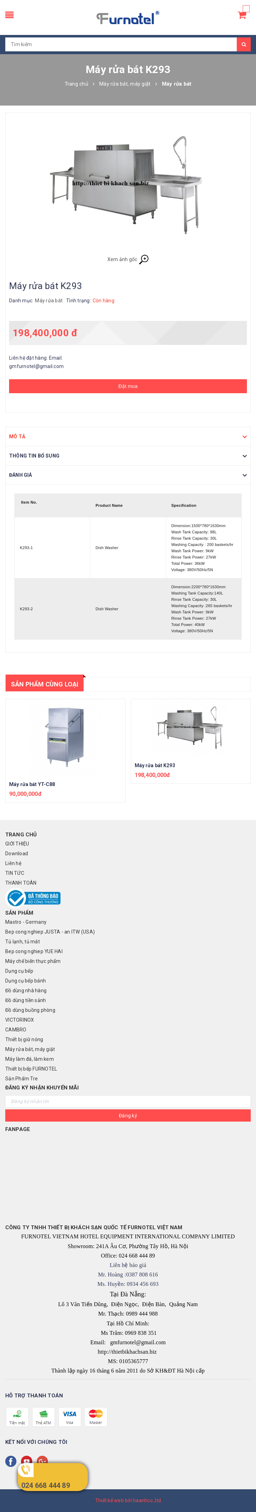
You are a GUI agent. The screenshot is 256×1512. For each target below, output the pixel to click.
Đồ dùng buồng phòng (30, 1010)
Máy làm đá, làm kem (29, 1059)
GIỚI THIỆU (17, 844)
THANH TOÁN (21, 883)
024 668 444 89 (45, 1485)
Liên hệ (13, 863)
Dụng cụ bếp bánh (25, 981)
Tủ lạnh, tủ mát (22, 941)
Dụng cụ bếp (19, 971)
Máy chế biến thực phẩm (33, 961)
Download (16, 853)
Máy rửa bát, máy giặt (30, 1049)
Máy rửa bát (49, 300)
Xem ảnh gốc (128, 259)
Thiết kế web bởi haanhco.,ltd (128, 1500)
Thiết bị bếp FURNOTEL (31, 1069)
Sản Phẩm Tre (21, 1078)
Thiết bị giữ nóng (24, 1039)
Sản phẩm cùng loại (44, 684)
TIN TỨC (14, 873)
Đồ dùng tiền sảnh (25, 1000)
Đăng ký (128, 1115)
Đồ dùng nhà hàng (26, 990)
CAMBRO (16, 1029)
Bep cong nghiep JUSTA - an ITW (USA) (50, 932)
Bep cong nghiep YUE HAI (34, 951)
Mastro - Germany (26, 922)
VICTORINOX (19, 1020)
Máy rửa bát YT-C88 (32, 784)
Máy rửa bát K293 (155, 765)
